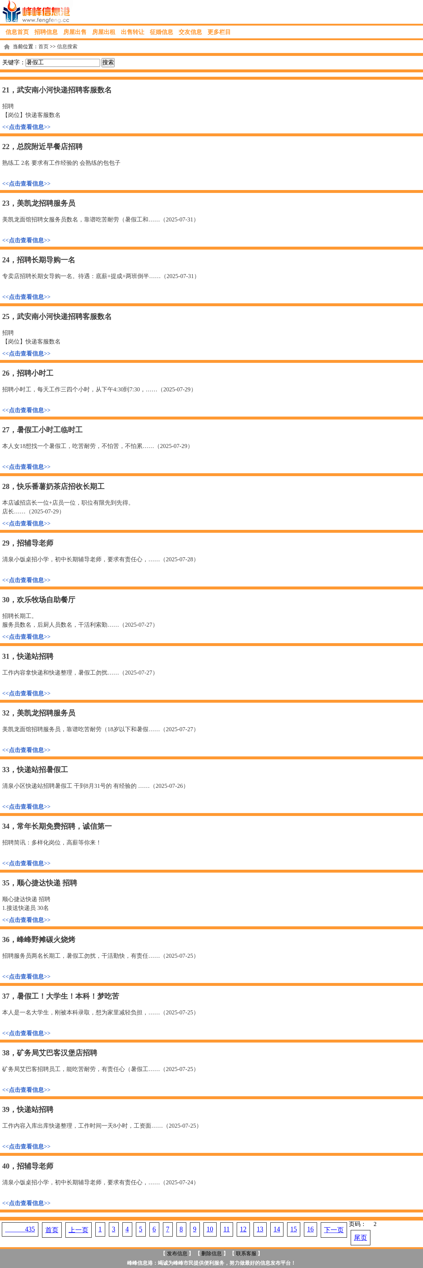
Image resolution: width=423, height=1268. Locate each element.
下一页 (334, 1230)
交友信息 (190, 32)
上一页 (78, 1230)
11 (227, 1229)
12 (243, 1229)
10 (210, 1229)
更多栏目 (219, 32)
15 (293, 1229)
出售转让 (132, 32)
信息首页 (17, 32)
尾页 (360, 1237)
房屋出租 (103, 32)
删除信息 (211, 1253)
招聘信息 (46, 32)
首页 (43, 46)
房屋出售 (75, 32)
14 (277, 1229)
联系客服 (246, 1253)
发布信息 (177, 1253)
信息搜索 (67, 46)
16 (310, 1229)
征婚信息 (161, 32)
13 (260, 1229)
